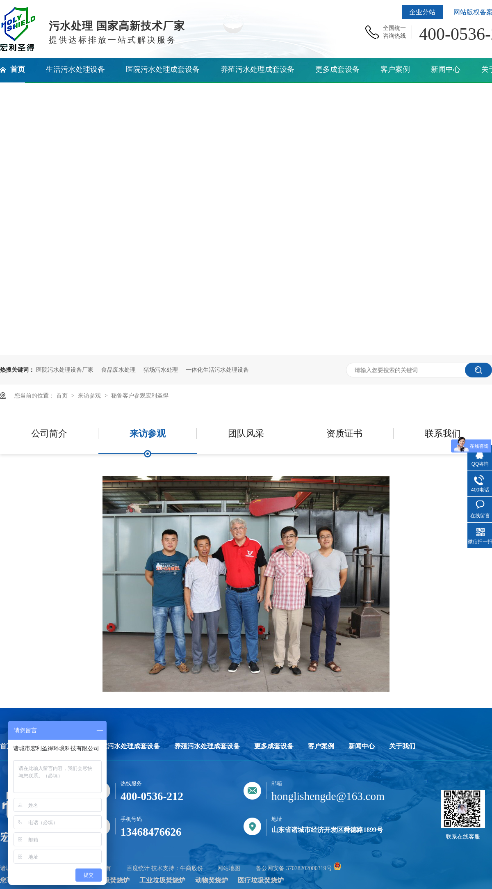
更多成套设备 (274, 746)
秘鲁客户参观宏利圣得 (140, 395)
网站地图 (228, 868)
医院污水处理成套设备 (127, 746)
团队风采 (246, 433)
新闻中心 (361, 746)
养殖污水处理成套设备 (207, 746)
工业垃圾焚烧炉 (162, 880)
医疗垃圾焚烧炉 (261, 880)
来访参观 (90, 395)
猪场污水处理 (161, 369)
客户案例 (321, 746)
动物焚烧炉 (211, 880)
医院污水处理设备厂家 (64, 369)
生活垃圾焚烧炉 (107, 880)
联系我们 (443, 433)
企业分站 (422, 12)
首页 (62, 395)
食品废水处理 (118, 369)
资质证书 (344, 433)
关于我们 (402, 746)
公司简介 (49, 433)
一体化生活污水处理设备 (217, 369)
